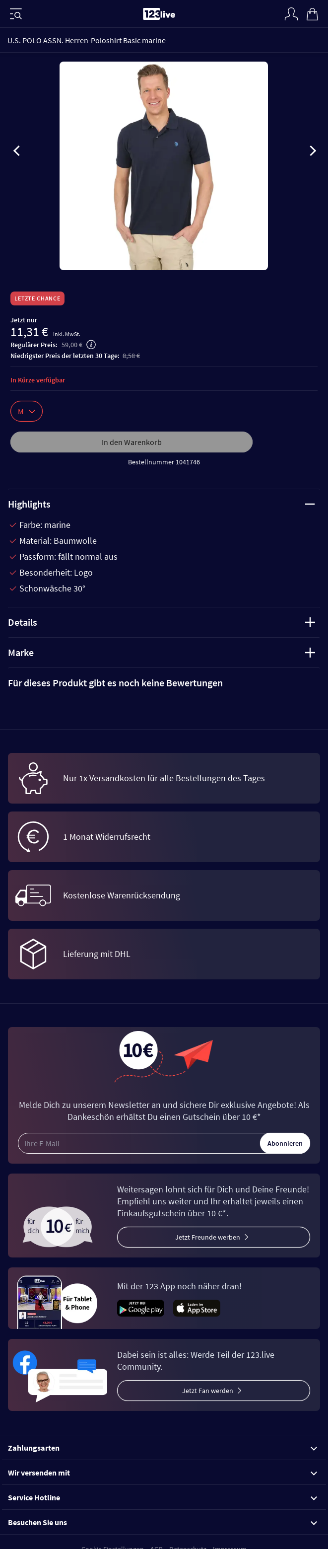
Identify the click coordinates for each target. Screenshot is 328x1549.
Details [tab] (161, 622)
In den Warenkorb (132, 442)
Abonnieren (285, 1143)
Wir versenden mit (162, 1472)
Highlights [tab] (161, 504)
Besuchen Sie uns (162, 1522)
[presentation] (17, 152)
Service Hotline (162, 1497)
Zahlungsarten (162, 1448)
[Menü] (16, 14)
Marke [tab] (161, 652)
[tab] (164, 683)
